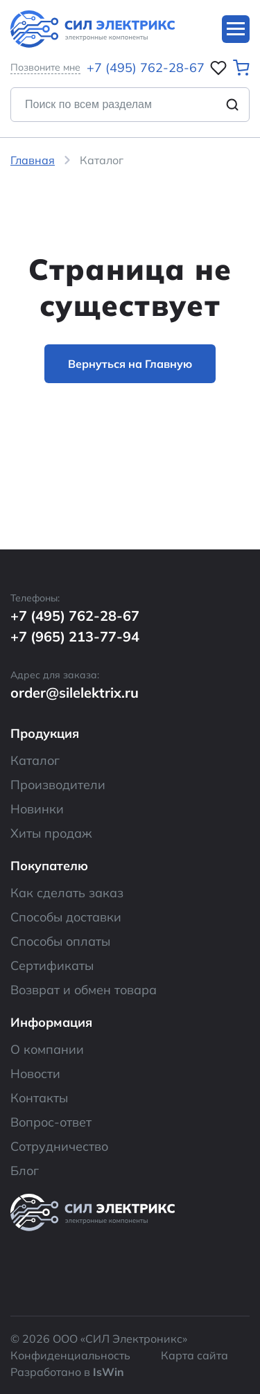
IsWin (108, 1372)
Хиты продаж (51, 833)
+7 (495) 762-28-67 (146, 68)
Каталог (35, 760)
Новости (35, 1074)
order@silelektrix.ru (74, 692)
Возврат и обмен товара (83, 990)
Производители (57, 785)
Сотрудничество (59, 1146)
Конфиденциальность (70, 1355)
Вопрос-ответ (51, 1122)
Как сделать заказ (66, 893)
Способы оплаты (60, 941)
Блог (24, 1171)
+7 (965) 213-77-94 (74, 636)
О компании (47, 1049)
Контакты (39, 1098)
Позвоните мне (45, 67)
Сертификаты (52, 965)
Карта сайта (194, 1355)
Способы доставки (65, 917)
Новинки (37, 809)
